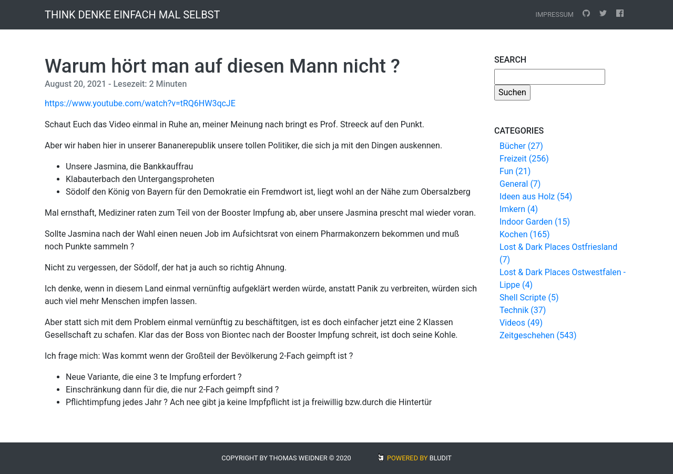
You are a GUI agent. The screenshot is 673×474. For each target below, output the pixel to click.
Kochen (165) (524, 234)
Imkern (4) (518, 209)
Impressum (554, 14)
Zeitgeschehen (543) (538, 335)
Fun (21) (515, 171)
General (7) (520, 184)
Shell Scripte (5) (528, 297)
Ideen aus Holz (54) (535, 196)
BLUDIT (441, 458)
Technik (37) (522, 310)
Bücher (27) (521, 146)
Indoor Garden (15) (534, 222)
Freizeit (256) (524, 159)
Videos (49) (521, 323)
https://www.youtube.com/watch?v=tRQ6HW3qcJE (140, 103)
